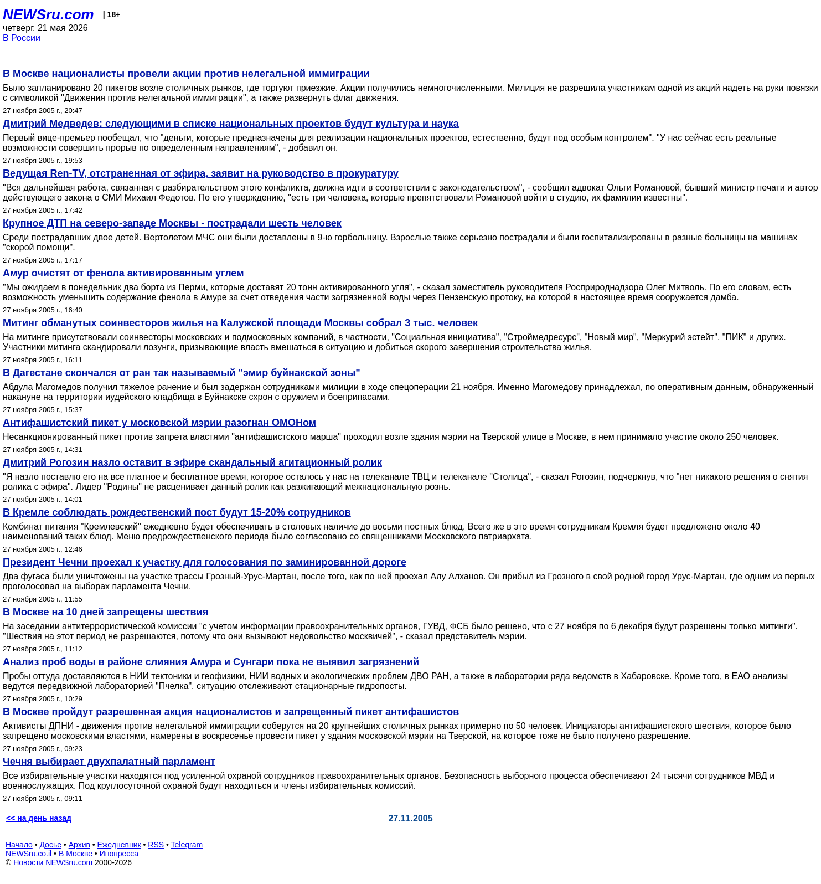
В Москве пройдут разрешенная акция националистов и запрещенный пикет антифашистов (231, 711)
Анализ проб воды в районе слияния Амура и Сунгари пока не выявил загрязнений (211, 661)
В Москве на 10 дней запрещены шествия (105, 612)
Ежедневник (119, 844)
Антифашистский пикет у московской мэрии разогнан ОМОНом (159, 422)
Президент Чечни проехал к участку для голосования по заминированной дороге (204, 562)
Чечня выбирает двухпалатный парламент (109, 761)
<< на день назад (38, 818)
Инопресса (119, 853)
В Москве (75, 853)
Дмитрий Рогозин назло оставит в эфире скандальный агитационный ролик (192, 462)
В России (21, 38)
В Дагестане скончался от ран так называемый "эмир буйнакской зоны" (181, 372)
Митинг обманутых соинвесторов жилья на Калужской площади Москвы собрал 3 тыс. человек (240, 322)
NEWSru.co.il (28, 853)
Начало (19, 844)
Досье (50, 844)
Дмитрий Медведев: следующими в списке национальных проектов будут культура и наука (231, 123)
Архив (79, 844)
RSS (156, 844)
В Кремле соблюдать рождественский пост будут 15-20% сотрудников (177, 512)
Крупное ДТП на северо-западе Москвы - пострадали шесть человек (172, 223)
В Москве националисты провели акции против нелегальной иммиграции (186, 73)
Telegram (187, 844)
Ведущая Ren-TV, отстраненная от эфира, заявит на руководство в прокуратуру (201, 173)
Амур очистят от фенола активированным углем (123, 273)
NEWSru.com (48, 14)
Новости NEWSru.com (52, 862)
